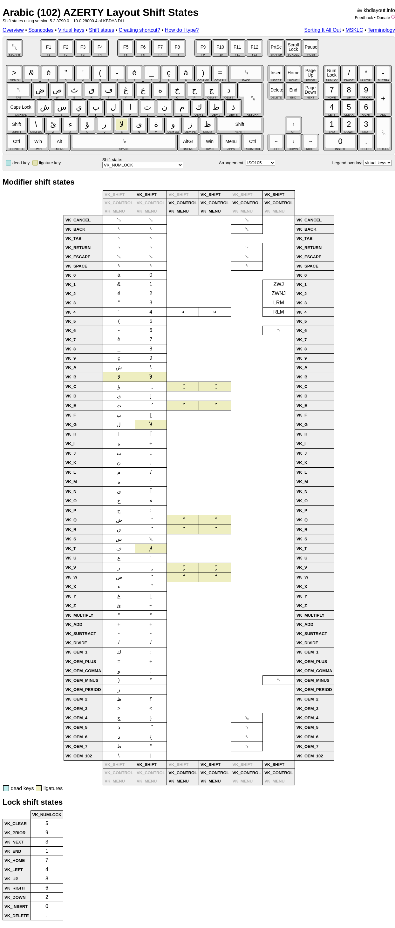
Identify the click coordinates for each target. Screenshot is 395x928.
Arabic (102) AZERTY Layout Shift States (101, 12)
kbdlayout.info (379, 10)
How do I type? (182, 30)
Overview (13, 30)
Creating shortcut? (139, 30)
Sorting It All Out (322, 30)
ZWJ (278, 284)
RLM (278, 312)
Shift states (101, 30)
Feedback (364, 17)
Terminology (381, 30)
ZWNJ (279, 293)
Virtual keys (71, 30)
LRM (278, 302)
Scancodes (40, 30)
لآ (150, 377)
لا (119, 377)
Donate (383, 17)
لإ (150, 548)
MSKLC (354, 30)
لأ (150, 424)
